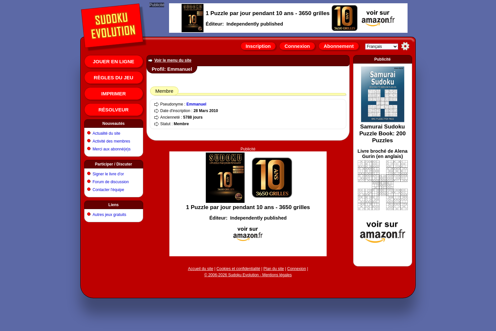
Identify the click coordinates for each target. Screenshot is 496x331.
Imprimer (113, 93)
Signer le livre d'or (108, 174)
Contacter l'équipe (108, 189)
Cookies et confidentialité (238, 268)
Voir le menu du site (172, 60)
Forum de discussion (111, 182)
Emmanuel (196, 104)
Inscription (258, 46)
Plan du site (273, 268)
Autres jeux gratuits (109, 214)
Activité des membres (111, 141)
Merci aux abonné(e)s (112, 149)
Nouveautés (113, 123)
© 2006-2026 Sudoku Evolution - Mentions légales (248, 275)
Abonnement (339, 46)
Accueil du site (200, 268)
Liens (113, 205)
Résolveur (113, 109)
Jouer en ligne (113, 61)
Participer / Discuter (113, 164)
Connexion (297, 46)
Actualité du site (107, 133)
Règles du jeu (113, 77)
